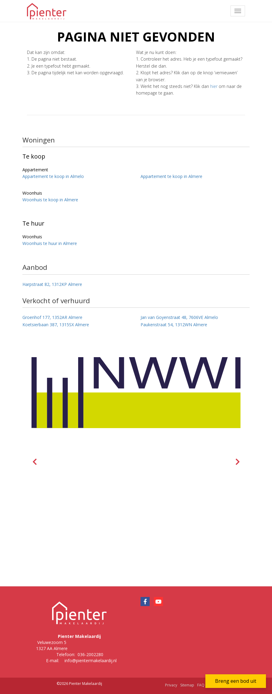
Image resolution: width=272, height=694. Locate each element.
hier (213, 86)
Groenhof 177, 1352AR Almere (52, 317)
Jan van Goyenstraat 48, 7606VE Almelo (179, 317)
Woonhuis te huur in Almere (49, 243)
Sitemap (187, 685)
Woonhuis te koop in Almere (50, 200)
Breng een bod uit (235, 681)
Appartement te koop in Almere (171, 176)
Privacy (171, 685)
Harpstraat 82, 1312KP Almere (52, 284)
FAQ (200, 685)
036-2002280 (90, 654)
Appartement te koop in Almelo (53, 176)
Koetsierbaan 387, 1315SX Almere (55, 324)
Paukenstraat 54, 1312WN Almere (174, 324)
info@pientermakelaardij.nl (91, 660)
